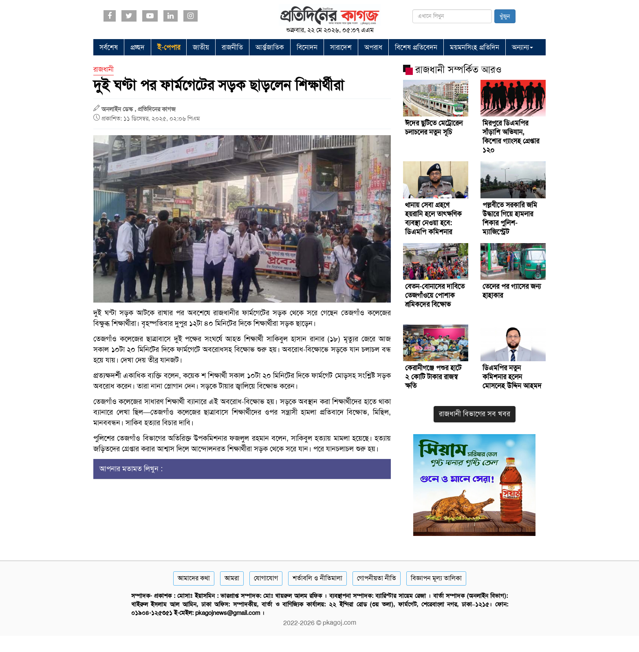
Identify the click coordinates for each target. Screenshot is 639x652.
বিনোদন (307, 47)
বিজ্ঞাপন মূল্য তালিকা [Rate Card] (436, 578)
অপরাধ (373, 47)
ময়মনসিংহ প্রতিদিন (474, 47)
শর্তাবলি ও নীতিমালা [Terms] (317, 578)
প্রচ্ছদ (137, 47)
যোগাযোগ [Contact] (266, 578)
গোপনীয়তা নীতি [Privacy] (376, 578)
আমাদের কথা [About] (194, 578)
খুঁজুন (505, 16)
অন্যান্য (522, 47)
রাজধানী (103, 69)
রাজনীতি (232, 47)
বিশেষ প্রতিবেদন (416, 47)
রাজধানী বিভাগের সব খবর (474, 414)
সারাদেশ (341, 47)
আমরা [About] (232, 578)
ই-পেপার (168, 47)
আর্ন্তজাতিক (270, 47)
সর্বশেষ (108, 47)
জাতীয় (201, 47)
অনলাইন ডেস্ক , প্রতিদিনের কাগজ (138, 109)
